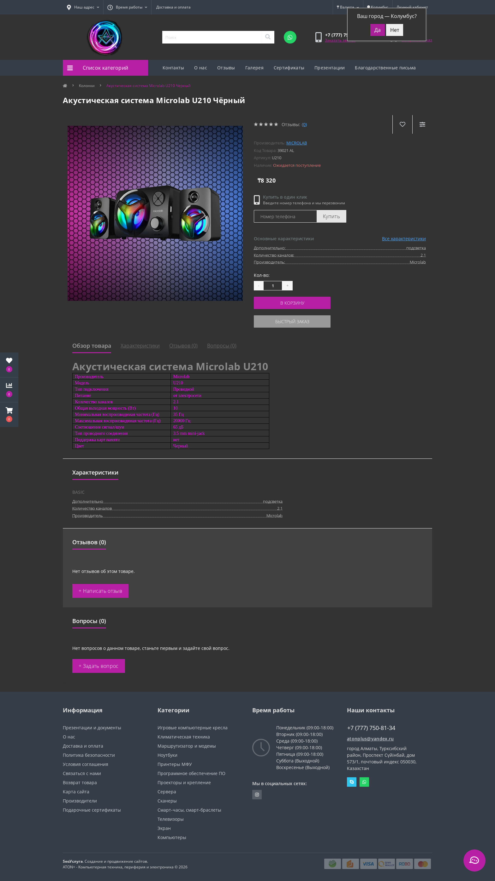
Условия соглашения (85, 764)
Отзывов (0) (183, 345)
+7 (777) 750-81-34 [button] (371, 728)
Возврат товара (80, 782)
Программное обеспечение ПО (191, 773)
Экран (164, 828)
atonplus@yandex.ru (370, 739)
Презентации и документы (92, 728)
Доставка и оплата (173, 7)
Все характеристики (404, 239)
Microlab (296, 143)
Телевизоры (171, 819)
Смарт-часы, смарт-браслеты (189, 810)
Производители (80, 801)
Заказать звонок (340, 40)
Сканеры (167, 801)
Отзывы (226, 68)
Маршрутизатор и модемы (187, 746)
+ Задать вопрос (99, 665)
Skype (352, 782)
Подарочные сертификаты (92, 810)
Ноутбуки (167, 755)
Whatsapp (364, 782)
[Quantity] (272, 285)
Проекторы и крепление (184, 782)
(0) (304, 124)
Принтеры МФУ (175, 764)
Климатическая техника (184, 737)
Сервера (167, 792)
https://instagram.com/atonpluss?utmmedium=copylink (257, 794)
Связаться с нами (82, 773)
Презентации (329, 68)
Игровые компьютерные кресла (193, 728)
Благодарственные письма (385, 68)
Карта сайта (76, 792)
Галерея (254, 68)
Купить (331, 216)
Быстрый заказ (292, 321)
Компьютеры (172, 837)
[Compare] (422, 124)
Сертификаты (289, 68)
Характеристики (140, 345)
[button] (9, 414)
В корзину (292, 303)
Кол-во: (262, 275)
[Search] (267, 37)
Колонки (87, 85)
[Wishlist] (402, 124)
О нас (200, 68)
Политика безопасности (89, 755)
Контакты (173, 68)
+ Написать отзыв (100, 590)
